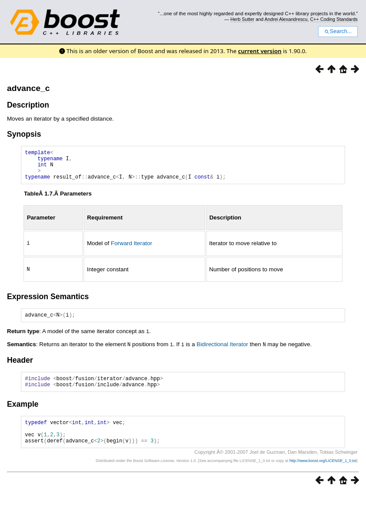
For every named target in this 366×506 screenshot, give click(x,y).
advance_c (28, 88)
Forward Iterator (131, 249)
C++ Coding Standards (334, 19)
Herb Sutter (242, 19)
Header (20, 365)
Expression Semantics (48, 301)
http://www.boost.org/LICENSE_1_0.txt (322, 474)
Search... (338, 31)
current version (259, 51)
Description (28, 105)
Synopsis (24, 134)
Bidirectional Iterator (222, 350)
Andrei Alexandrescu (286, 19)
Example (22, 412)
